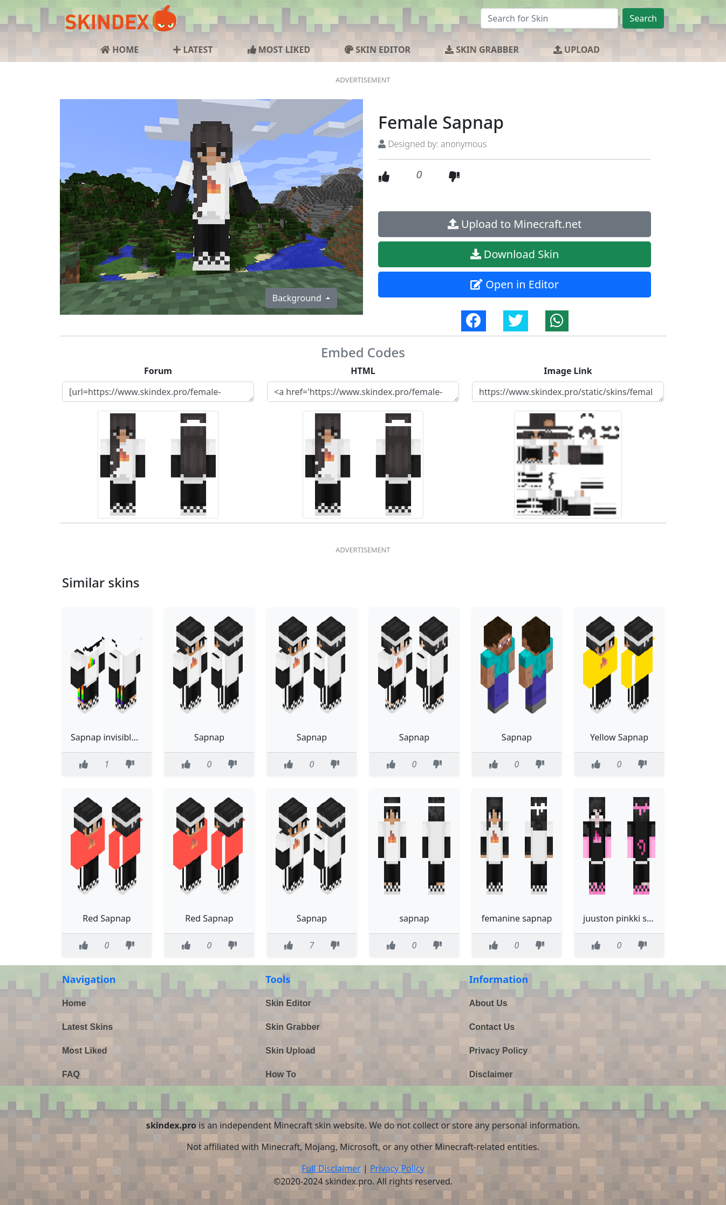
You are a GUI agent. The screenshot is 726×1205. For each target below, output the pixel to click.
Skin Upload (290, 1050)
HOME (119, 50)
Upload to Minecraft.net (515, 224)
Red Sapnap (107, 918)
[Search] (549, 18)
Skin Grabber (292, 1026)
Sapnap (209, 737)
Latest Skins (87, 1026)
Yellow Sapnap (619, 737)
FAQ (71, 1074)
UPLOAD (576, 50)
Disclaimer (491, 1074)
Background (298, 298)
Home (74, 1003)
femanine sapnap (517, 918)
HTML (363, 371)
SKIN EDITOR (377, 50)
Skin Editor (288, 1003)
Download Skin (514, 254)
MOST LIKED (279, 50)
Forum (158, 371)
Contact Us (492, 1026)
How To (280, 1074)
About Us (488, 1003)
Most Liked (84, 1050)
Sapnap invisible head (115, 737)
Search (643, 18)
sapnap (414, 918)
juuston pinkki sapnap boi (635, 918)
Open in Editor (514, 284)
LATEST (193, 50)
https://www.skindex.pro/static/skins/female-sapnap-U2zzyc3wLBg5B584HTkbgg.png (568, 392)
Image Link (568, 371)
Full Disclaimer (331, 1168)
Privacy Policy (498, 1050)
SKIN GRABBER (482, 50)
